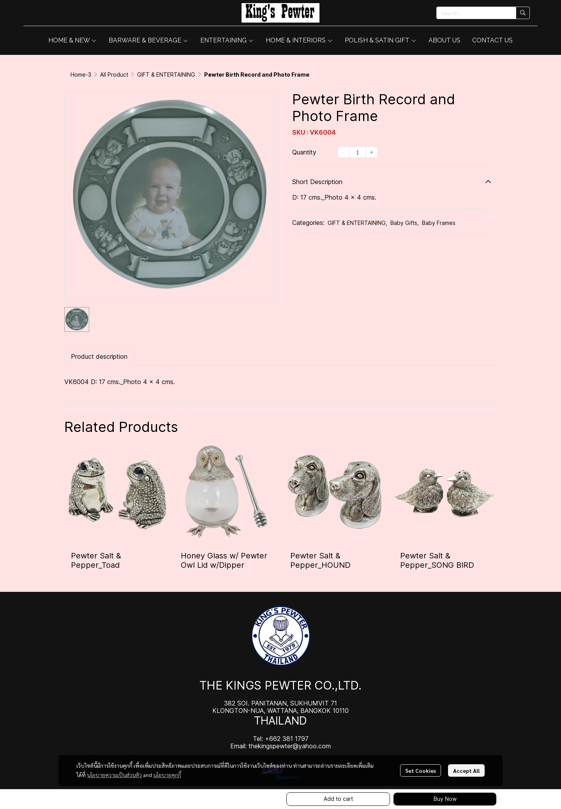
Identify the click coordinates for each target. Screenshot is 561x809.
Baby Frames (438, 222)
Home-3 (81, 74)
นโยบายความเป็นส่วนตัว (114, 774)
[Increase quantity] (371, 152)
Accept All (466, 770)
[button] (483, 13)
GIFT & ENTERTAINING (166, 74)
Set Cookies (420, 770)
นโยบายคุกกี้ (167, 774)
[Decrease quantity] (343, 152)
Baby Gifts (404, 222)
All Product (114, 74)
